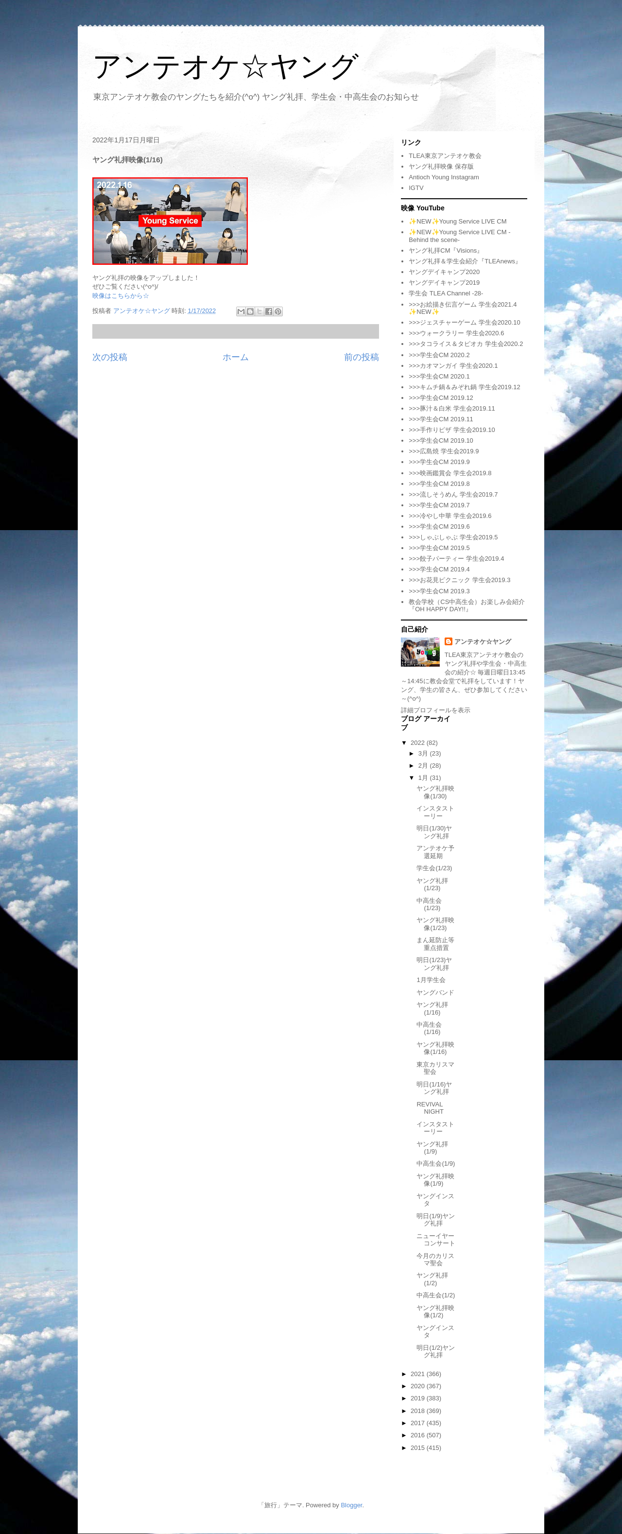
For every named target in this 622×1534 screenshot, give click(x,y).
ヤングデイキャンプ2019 (444, 282)
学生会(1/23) (434, 868)
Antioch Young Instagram (444, 177)
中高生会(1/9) (435, 1163)
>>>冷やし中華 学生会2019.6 (450, 515)
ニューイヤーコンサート (435, 1239)
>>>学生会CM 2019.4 (439, 569)
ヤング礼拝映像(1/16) (435, 1048)
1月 (424, 777)
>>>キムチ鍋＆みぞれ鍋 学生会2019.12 (464, 387)
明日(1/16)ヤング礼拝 (434, 1088)
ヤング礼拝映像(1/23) (435, 923)
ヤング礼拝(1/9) (432, 1147)
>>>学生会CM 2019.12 (441, 397)
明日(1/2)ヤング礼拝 (435, 1351)
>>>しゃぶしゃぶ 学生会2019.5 (453, 537)
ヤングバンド (435, 992)
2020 (419, 1386)
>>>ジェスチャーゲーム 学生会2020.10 (464, 322)
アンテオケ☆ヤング (225, 66)
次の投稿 (109, 357)
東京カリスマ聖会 (435, 1068)
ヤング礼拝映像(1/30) (435, 792)
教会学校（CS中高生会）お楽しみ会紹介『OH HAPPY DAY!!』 (467, 605)
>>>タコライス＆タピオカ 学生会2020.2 (466, 343)
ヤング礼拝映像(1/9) (435, 1180)
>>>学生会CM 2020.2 (439, 355)
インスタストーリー (435, 812)
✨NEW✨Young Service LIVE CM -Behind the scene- (459, 235)
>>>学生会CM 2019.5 (439, 548)
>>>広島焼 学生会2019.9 (444, 451)
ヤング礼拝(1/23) (432, 884)
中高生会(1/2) (435, 1295)
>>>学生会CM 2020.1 (439, 376)
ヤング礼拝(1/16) (432, 1008)
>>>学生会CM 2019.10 (441, 440)
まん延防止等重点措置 (435, 943)
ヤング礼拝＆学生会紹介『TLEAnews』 (465, 261)
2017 (419, 1423)
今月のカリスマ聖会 (435, 1259)
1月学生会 (430, 979)
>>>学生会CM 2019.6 (439, 526)
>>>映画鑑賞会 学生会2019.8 (450, 473)
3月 (424, 753)
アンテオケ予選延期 (435, 852)
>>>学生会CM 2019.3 (439, 591)
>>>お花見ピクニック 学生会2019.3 (459, 580)
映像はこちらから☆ (120, 295)
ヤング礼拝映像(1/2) (435, 1311)
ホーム (236, 357)
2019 (419, 1398)
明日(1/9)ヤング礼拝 (435, 1219)
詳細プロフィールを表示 (435, 710)
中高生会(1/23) (429, 904)
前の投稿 (361, 357)
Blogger (351, 1505)
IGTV (416, 187)
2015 (419, 1447)
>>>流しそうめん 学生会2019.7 (453, 494)
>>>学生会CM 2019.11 (441, 419)
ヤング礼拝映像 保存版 (441, 166)
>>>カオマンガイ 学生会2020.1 (453, 365)
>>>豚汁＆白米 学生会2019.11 (452, 408)
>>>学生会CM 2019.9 (439, 461)
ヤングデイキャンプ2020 (444, 272)
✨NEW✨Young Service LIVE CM (457, 221)
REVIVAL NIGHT (429, 1108)
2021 (419, 1374)
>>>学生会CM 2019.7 (439, 505)
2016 (419, 1435)
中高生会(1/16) (429, 1028)
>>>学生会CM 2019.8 (439, 483)
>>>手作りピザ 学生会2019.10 (452, 429)
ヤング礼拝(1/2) (432, 1279)
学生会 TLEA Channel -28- (446, 293)
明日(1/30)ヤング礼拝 (434, 832)
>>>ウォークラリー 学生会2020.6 (456, 333)
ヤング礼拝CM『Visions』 (446, 250)
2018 (419, 1410)
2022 (419, 742)
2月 (424, 765)
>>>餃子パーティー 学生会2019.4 (456, 558)
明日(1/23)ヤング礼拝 (434, 963)
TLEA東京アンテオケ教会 (445, 155)
